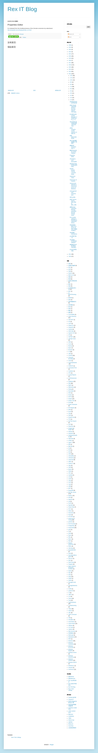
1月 (71, 99)
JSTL (69, 473)
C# (69, 351)
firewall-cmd (71, 417)
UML (69, 612)
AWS (69, 342)
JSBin (69, 718)
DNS (69, 393)
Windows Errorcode (70, 646)
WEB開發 (70, 633)
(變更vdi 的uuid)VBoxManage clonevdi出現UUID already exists (73, 211)
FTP (69, 419)
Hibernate (70, 438)
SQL (69, 572)
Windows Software (70, 659)
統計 (69, 291)
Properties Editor (72, 156)
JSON (69, 471)
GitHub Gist (71, 720)
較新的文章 (11, 90)
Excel (69, 411)
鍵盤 (69, 312)
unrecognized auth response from (73, 193)
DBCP (69, 385)
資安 (69, 299)
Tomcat (70, 598)
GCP (69, 424)
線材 (69, 308)
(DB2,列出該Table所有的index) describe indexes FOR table (73, 109)
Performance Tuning (71, 519)
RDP (69, 541)
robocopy (70, 548)
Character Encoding (70, 358)
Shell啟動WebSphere (73, 233)
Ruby (69, 553)
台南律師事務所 (72, 727)
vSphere (70, 629)
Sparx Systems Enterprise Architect (72, 568)
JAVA (69, 454)
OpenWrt (70, 505)
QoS (69, 529)
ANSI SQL (71, 331)
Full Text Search (72, 421)
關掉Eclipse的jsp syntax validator (73, 152)
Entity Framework (72, 404)
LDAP (69, 478)
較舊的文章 (58, 90)
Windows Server (72, 652)
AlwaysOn (70, 327)
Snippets (70, 564)
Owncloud (70, 512)
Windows (70, 640)
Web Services (71, 631)
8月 (71, 84)
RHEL (69, 546)
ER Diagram (71, 407)
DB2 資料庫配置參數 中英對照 (73, 142)
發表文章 (71, 34)
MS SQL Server (72, 492)
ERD (69, 409)
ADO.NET (70, 319)
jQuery (70, 469)
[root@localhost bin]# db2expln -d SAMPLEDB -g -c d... (73, 117)
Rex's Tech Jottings (71, 689)
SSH (69, 574)
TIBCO (70, 594)
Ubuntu (70, 610)
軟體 (69, 279)
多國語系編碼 (71, 265)
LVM (69, 486)
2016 (70, 65)
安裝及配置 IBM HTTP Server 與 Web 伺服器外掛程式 (73, 227)
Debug (70, 389)
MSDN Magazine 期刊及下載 (72, 702)
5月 (71, 91)
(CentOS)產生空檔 (73, 250)
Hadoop (70, 431)
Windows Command (71, 643)
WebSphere (71, 637)
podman (70, 521)
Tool (69, 600)
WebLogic (70, 635)
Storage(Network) (72, 585)
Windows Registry (70, 650)
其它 (69, 267)
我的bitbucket (71, 678)
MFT (69, 488)
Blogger (52, 744)
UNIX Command (72, 614)
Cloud (69, 360)
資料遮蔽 (70, 305)
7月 (71, 86)
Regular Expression (71, 543)
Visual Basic (71, 621)
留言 (70, 37)
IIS (69, 448)
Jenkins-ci (70, 463)
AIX (69, 321)
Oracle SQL (71, 507)
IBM (69, 444)
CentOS (70, 355)
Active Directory (72, 316)
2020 (70, 56)
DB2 (69, 383)
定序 (69, 269)
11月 (71, 77)
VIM (69, 617)
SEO (69, 560)
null (69, 501)
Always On (71, 325)
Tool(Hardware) (72, 602)
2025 (70, 47)
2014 (70, 69)
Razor (69, 535)
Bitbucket (70, 714)
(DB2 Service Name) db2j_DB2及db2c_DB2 (73, 202)
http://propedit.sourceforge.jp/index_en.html (19, 30)
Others (70, 511)
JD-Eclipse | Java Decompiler (73, 160)
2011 (70, 254)
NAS (69, 497)
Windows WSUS (72, 662)
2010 (70, 256)
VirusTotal (70, 726)
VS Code (70, 627)
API (69, 335)
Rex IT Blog (22, 9)
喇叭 (69, 284)
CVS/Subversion (72, 378)
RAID (69, 533)
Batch (69, 348)
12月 (71, 75)
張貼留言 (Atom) (15, 93)
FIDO (69, 415)
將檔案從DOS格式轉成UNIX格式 (73, 246)
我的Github (71, 676)
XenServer (71, 669)
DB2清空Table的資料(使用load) (73, 165)
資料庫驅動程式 (72, 301)
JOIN (69, 467)
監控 (69, 306)
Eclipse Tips (71, 400)
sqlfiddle (70, 722)
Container (70, 371)
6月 (71, 88)
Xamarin (70, 667)
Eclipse (24, 37)
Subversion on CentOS (73, 180)
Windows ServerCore (71, 656)
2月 (71, 97)
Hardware (70, 433)
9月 (71, 82)
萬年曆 (70, 297)
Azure (69, 344)
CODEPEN (71, 716)
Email (69, 402)
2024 (70, 49)
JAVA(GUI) (71, 457)
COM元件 (70, 366)
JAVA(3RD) (71, 456)
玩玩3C (70, 273)
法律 (69, 271)
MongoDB (70, 490)
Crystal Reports (72, 375)
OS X (69, 509)
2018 (70, 60)
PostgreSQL (71, 525)
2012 (70, 73)
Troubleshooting (72, 605)
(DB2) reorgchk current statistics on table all (73, 130)
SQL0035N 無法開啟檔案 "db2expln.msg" (73, 124)
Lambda (70, 475)
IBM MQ (70, 446)
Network (70, 499)
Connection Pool (72, 367)
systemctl (70, 590)
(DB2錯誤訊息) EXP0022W (73, 102)
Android (70, 329)
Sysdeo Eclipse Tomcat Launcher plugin (73, 171)
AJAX (69, 323)
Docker (70, 395)
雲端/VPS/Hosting (72, 293)
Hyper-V (70, 442)
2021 (70, 54)
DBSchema (71, 387)
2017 (70, 62)
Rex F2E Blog (71, 687)
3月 (71, 95)
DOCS (70, 396)
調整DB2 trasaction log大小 (73, 147)
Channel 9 (71, 699)
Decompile (71, 391)
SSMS (70, 578)
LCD (69, 477)
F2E (69, 413)
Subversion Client (72, 177)
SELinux (70, 558)
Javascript (70, 459)
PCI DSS (70, 516)
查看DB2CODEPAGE (73, 137)
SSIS (69, 576)
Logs (69, 484)
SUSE (69, 589)
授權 (69, 277)
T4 (69, 592)
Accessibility (71, 314)
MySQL (70, 495)
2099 (70, 45)
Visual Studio (71, 623)
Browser (70, 349)
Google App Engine (71, 429)
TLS (69, 596)
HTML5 (70, 440)
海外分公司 (71, 275)
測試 (69, 286)
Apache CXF (71, 333)
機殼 (69, 310)
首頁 (34, 90)
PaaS (69, 514)
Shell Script (71, 562)
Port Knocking (71, 523)
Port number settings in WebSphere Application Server (73, 220)
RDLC (69, 539)
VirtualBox (70, 619)
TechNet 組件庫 (72, 697)
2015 (70, 67)
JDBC (69, 461)
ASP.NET (70, 337)
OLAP (69, 503)
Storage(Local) (72, 582)
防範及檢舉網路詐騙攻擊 (72, 705)
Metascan (70, 724)
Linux (69, 482)
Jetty (69, 465)
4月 (71, 93)
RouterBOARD (72, 550)
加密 (69, 263)
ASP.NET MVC (72, 339)
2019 (70, 58)
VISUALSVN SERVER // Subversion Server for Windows (73, 186)
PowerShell (71, 527)
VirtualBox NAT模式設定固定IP (73, 241)
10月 (71, 80)
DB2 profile (72, 197)
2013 (70, 71)
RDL (69, 537)
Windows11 (71, 665)
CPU (69, 373)
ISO (69, 452)
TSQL (69, 608)
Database (70, 381)
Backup (70, 346)
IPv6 (69, 450)
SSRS (69, 580)
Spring (70, 570)
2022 (70, 51)
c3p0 (69, 353)
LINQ (69, 480)
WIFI (69, 639)
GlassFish (70, 426)
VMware (70, 625)
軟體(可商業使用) (72, 280)
